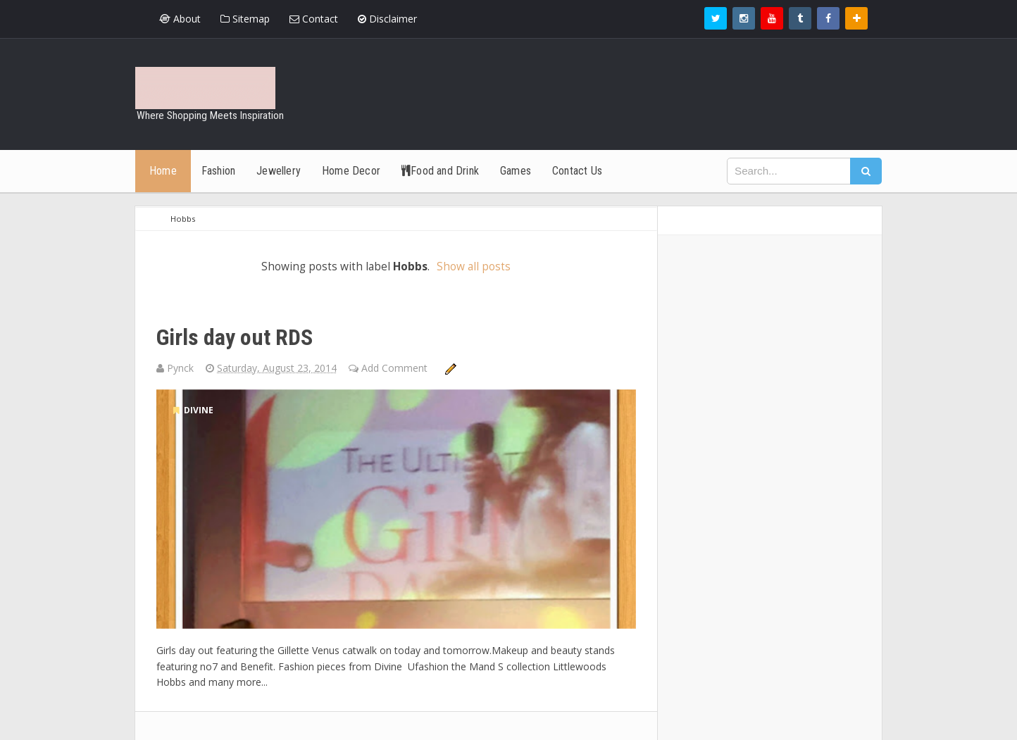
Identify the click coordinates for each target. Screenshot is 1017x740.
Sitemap (245, 18)
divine (193, 410)
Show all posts (474, 266)
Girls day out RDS (234, 337)
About (180, 18)
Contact (313, 18)
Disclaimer (387, 18)
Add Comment (395, 368)
